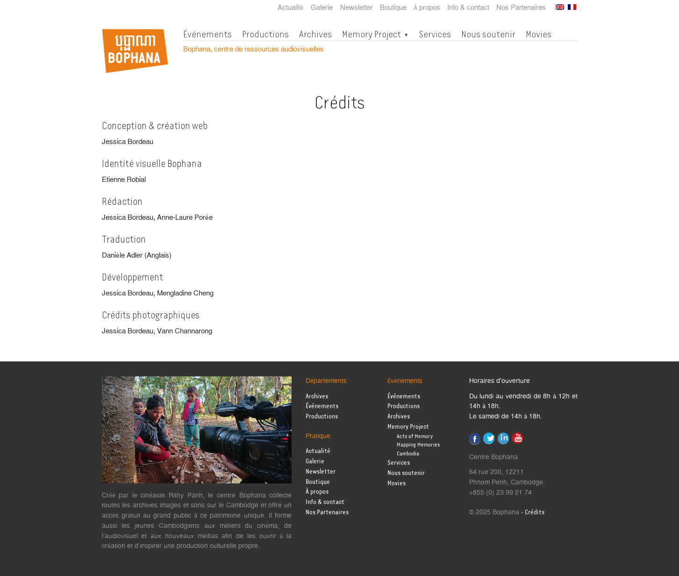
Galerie (322, 8)
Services (435, 34)
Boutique (393, 8)
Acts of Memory (415, 436)
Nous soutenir (488, 34)
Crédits (534, 513)
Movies (538, 34)
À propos (427, 8)
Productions (265, 34)
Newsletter (356, 8)
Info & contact (468, 8)
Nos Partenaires (521, 8)
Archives (315, 34)
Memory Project (371, 34)
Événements (207, 34)
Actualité (291, 8)
